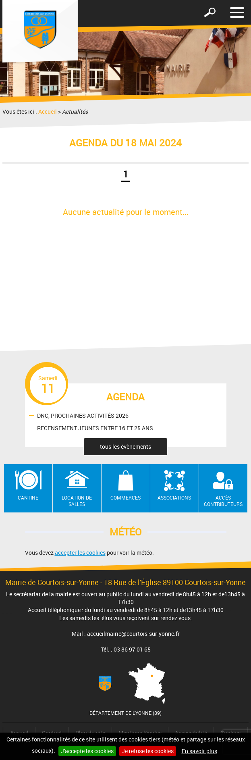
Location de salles (77, 501)
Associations (174, 497)
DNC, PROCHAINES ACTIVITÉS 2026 (83, 415)
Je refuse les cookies (148, 751)
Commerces (125, 497)
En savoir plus (199, 751)
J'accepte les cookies (87, 751)
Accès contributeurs (223, 501)
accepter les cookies (80, 552)
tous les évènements (125, 446)
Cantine (28, 497)
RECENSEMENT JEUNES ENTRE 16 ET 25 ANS (95, 427)
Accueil (47, 111)
